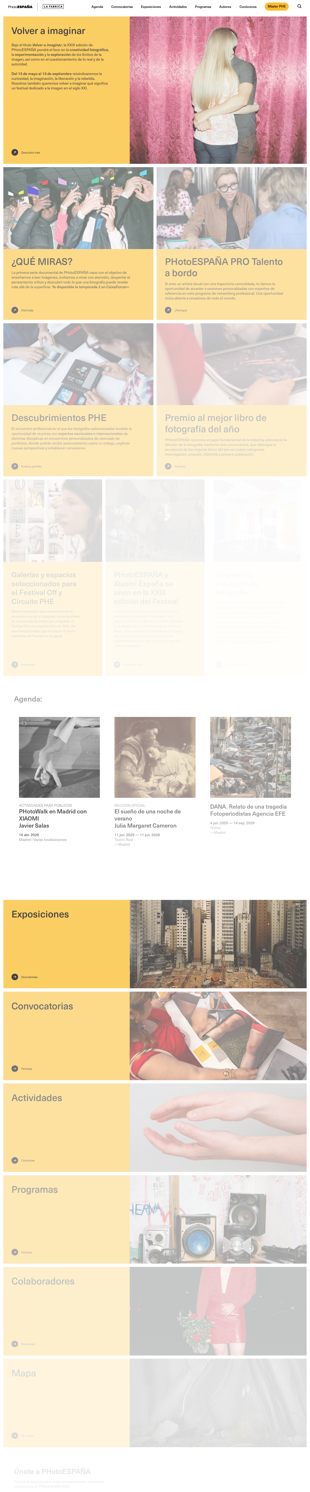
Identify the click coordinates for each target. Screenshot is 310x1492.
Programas (203, 6)
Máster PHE (277, 6)
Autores (225, 6)
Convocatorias (122, 6)
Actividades (178, 6)
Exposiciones (151, 6)
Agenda (97, 6)
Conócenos (248, 6)
